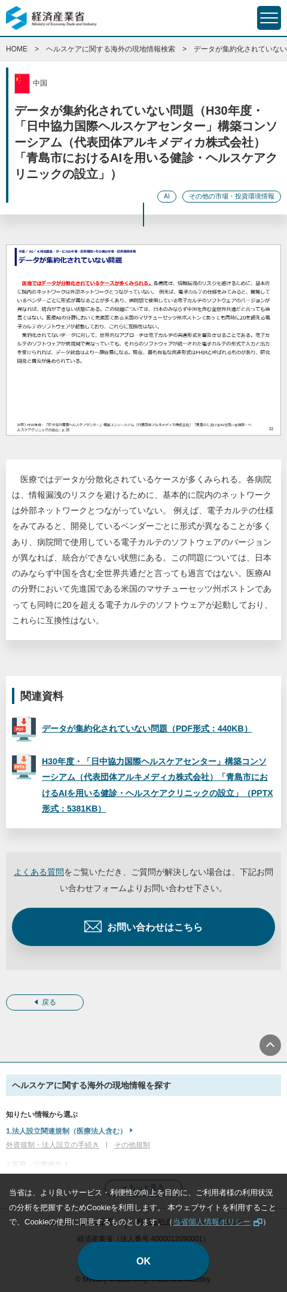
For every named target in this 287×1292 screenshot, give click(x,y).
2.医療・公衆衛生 (34, 1165)
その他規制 (132, 1145)
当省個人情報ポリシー (212, 1221)
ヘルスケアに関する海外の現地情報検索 (110, 49)
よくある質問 (39, 872)
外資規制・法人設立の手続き (52, 1145)
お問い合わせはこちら (155, 927)
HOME (17, 49)
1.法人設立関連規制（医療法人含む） (66, 1131)
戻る (49, 1002)
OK (143, 1261)
